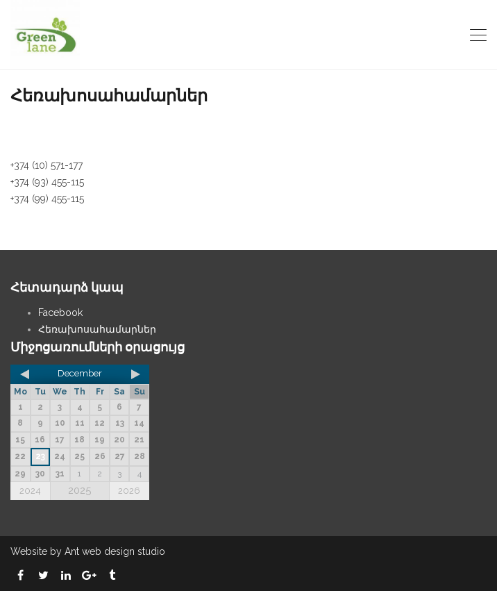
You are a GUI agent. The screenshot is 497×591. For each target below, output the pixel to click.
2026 (129, 490)
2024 (30, 490)
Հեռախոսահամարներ (97, 329)
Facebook (60, 312)
